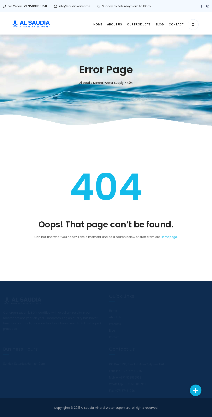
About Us (114, 24)
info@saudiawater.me (74, 6)
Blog (159, 24)
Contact (176, 24)
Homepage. (169, 237)
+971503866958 (35, 6)
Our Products (139, 24)
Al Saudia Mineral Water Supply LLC (106, 408)
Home (97, 24)
